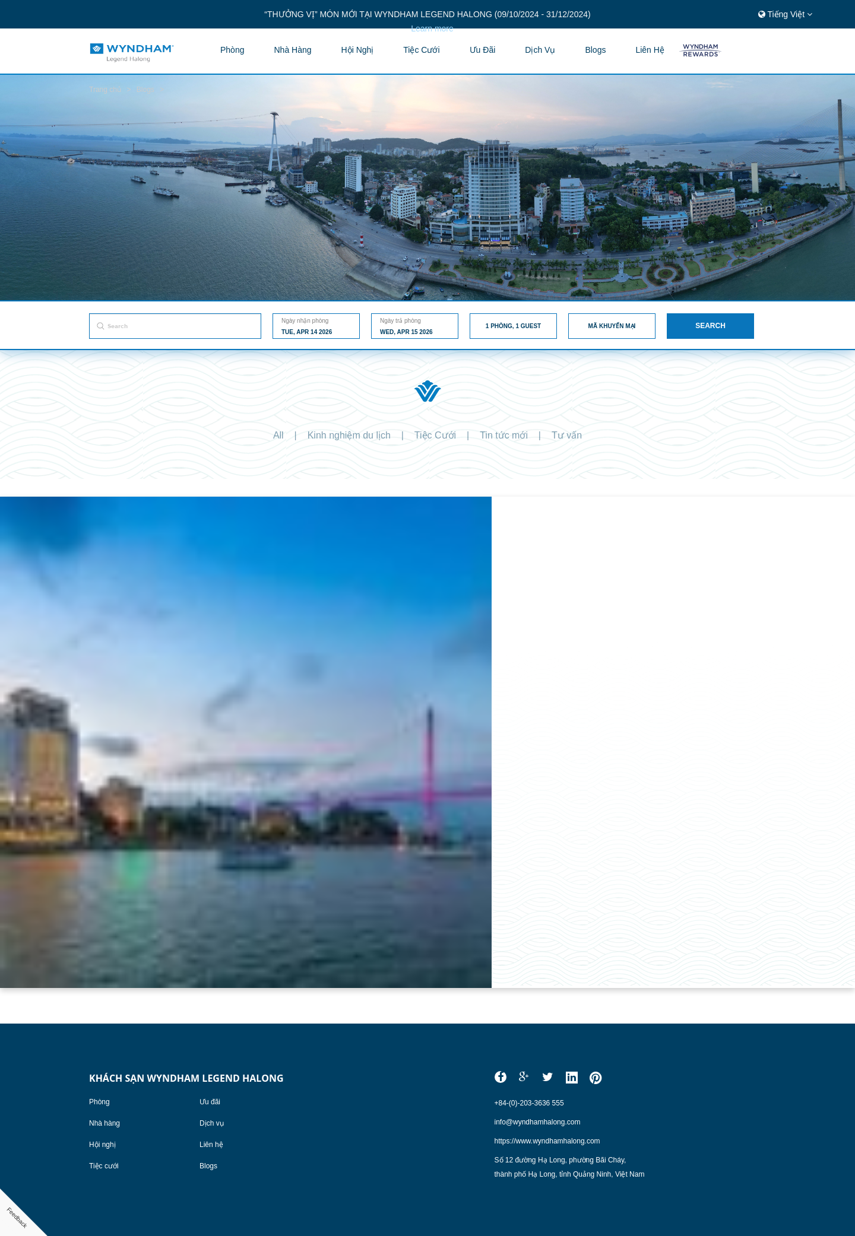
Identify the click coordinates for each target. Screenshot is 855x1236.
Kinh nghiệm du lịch (349, 435)
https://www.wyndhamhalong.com (547, 1141)
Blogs (208, 1166)
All (278, 435)
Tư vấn (567, 435)
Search (710, 326)
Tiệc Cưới (435, 435)
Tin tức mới (504, 435)
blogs (595, 50)
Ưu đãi (483, 50)
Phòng (232, 50)
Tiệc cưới (421, 50)
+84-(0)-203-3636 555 (529, 1103)
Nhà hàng (292, 50)
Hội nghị (357, 50)
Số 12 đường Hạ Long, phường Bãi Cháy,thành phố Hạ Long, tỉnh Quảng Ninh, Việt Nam (570, 1167)
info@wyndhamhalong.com (538, 1122)
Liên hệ (649, 50)
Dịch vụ (540, 50)
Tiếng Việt (785, 14)
